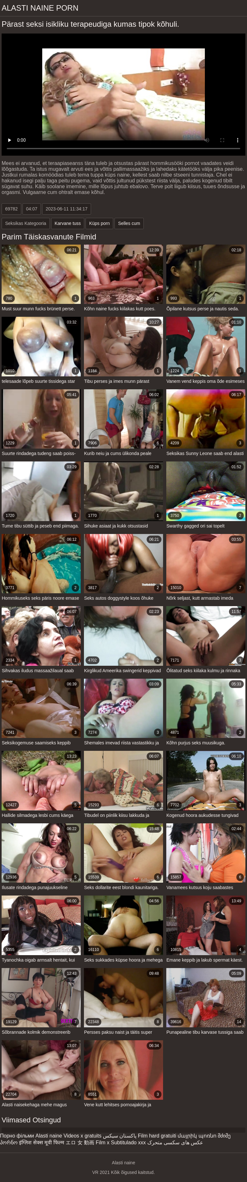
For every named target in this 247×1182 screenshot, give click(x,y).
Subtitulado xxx (128, 1142)
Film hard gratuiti (157, 1135)
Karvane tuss (68, 223)
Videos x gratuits (82, 1135)
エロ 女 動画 (80, 1142)
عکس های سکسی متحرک (175, 1142)
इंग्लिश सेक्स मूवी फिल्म (41, 1142)
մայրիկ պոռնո (197, 1135)
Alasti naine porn (40, 8)
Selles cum (129, 223)
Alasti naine (48, 1135)
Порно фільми (17, 1135)
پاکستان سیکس (119, 1135)
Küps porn (99, 223)
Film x (103, 1142)
